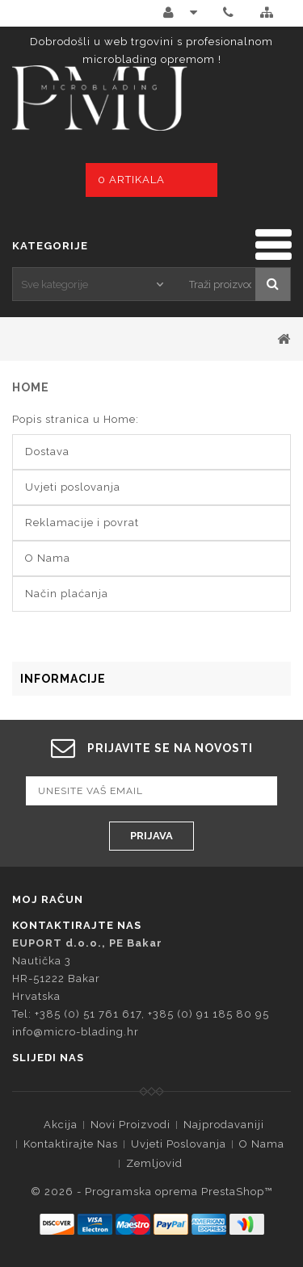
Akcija (61, 1125)
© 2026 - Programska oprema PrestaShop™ (151, 1191)
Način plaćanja (66, 594)
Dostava (47, 451)
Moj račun (47, 899)
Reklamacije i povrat (82, 522)
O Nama (47, 558)
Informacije (63, 678)
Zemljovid (154, 1163)
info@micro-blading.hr (75, 1032)
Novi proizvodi (130, 1125)
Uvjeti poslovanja (72, 487)
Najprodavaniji (223, 1125)
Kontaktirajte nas (70, 1144)
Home (30, 387)
